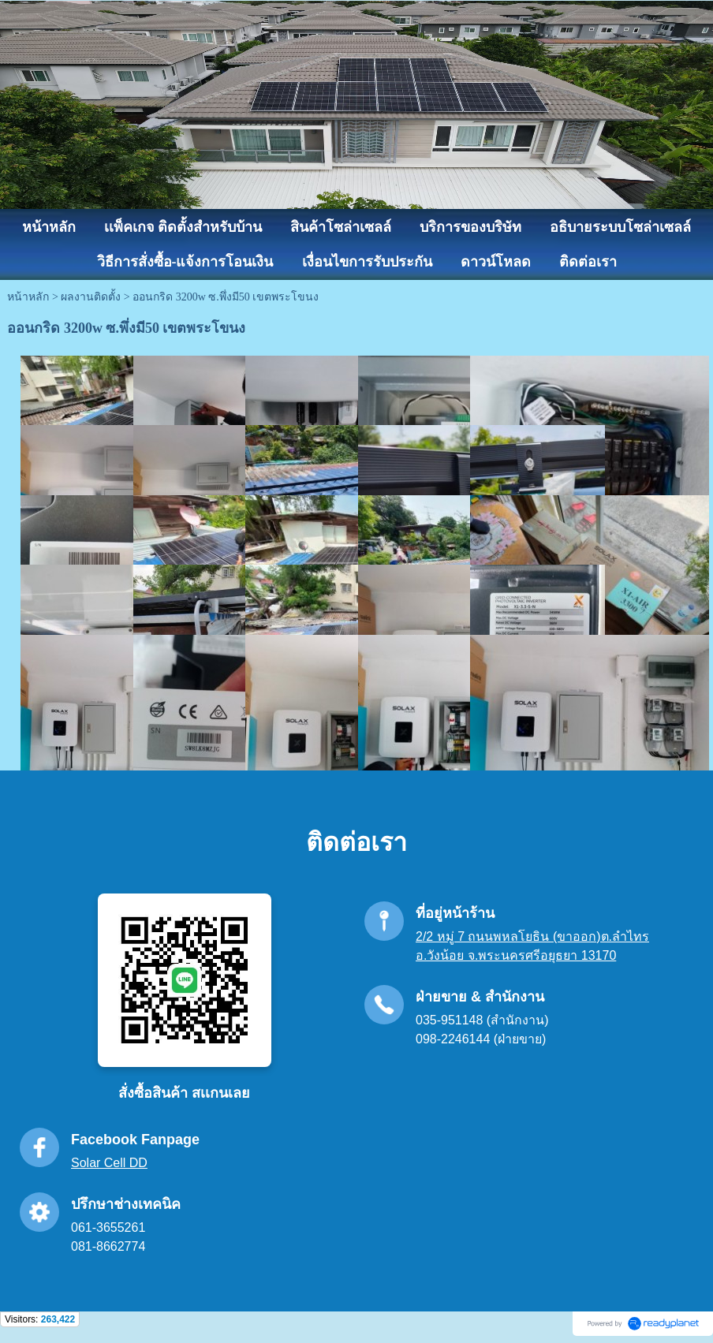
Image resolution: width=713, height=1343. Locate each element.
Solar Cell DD (109, 1163)
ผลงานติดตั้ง (91, 297)
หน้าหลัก (28, 297)
